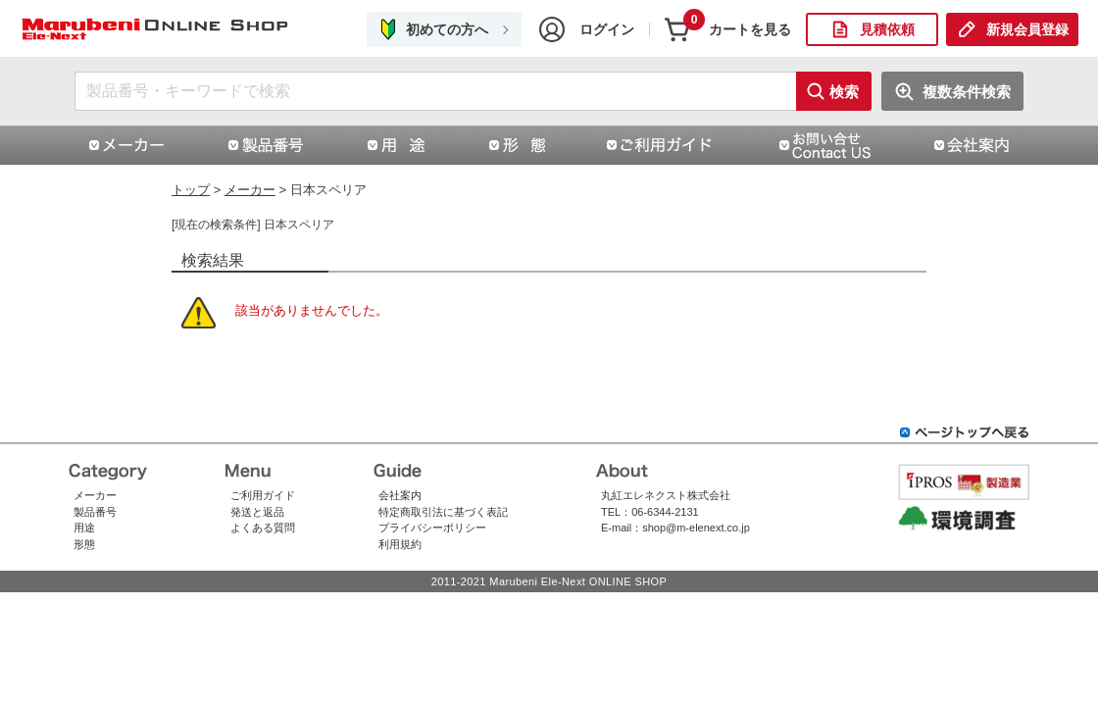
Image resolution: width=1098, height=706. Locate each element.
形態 (84, 544)
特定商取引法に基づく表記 (443, 512)
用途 (84, 527)
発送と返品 (257, 512)
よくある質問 (262, 527)
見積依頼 (887, 29)
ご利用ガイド (262, 495)
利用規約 (400, 544)
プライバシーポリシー (432, 527)
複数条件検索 (967, 91)
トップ (191, 189)
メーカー (250, 189)
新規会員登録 (1027, 29)
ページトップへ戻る (964, 432)
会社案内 (400, 495)
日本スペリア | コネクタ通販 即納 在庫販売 (157, 30)
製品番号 (95, 512)
